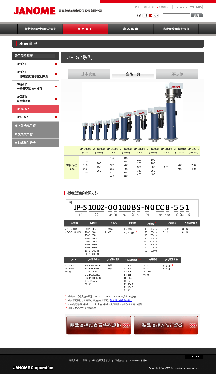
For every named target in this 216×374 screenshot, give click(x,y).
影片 (85, 360)
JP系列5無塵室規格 (24, 99)
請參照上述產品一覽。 (121, 300)
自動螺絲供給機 (25, 143)
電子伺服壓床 (24, 56)
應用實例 (73, 360)
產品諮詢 (119, 360)
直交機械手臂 (24, 134)
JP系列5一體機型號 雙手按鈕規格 (32, 74)
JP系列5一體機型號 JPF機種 (29, 86)
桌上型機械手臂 (25, 125)
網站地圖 (149, 7)
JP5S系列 (23, 117)
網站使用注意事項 (101, 360)
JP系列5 (22, 64)
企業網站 (163, 7)
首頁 (137, 7)
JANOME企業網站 (138, 360)
